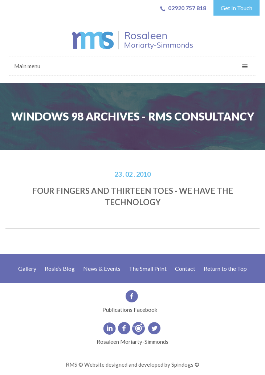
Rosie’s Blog (60, 268)
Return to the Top (225, 268)
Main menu (27, 66)
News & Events (102, 268)
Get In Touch (236, 7)
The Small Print (148, 268)
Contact (185, 268)
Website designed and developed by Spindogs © (141, 364)
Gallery (27, 268)
